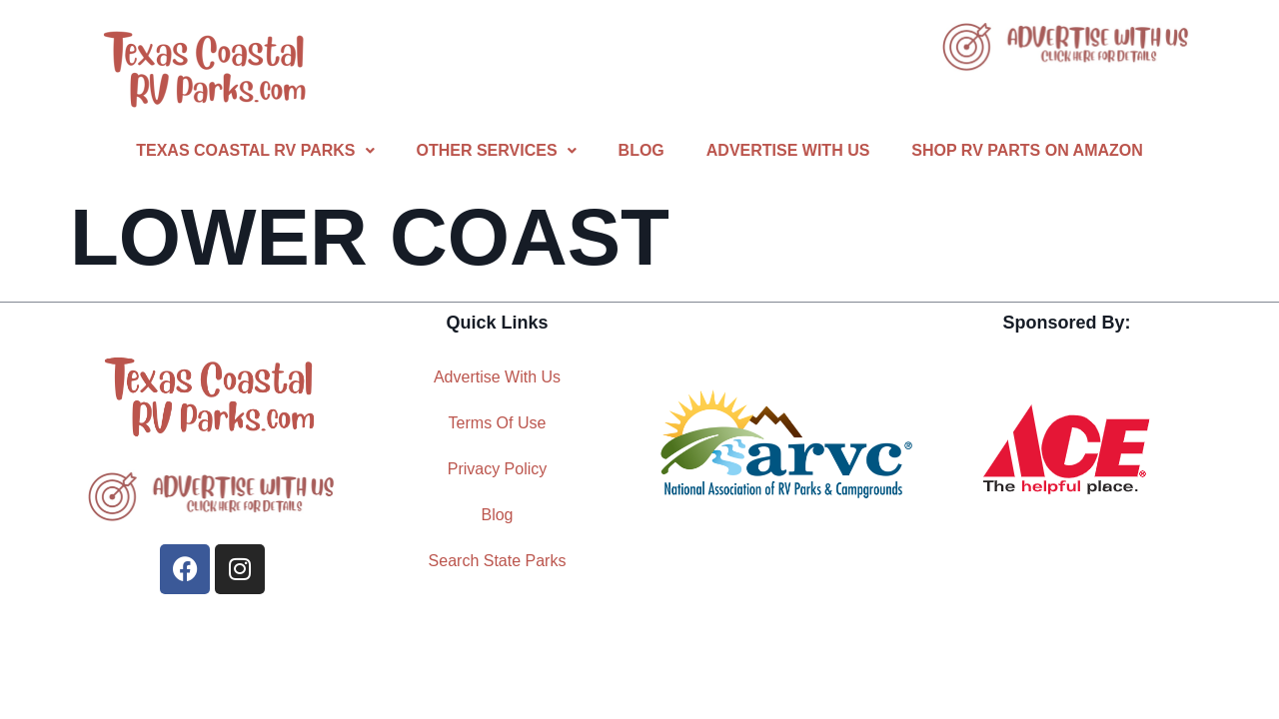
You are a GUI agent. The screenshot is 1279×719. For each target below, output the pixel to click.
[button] (255, 151)
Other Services (497, 150)
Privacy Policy (498, 468)
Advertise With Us (788, 150)
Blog (641, 150)
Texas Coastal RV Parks (255, 150)
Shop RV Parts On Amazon (1026, 150)
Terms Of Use (498, 422)
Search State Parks (498, 560)
